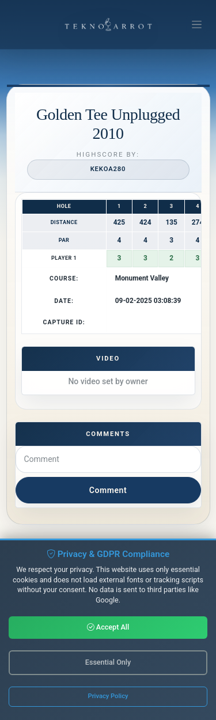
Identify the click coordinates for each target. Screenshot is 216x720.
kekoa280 (108, 169)
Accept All (108, 628)
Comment (108, 490)
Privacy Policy (108, 697)
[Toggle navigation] (196, 24)
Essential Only (108, 663)
